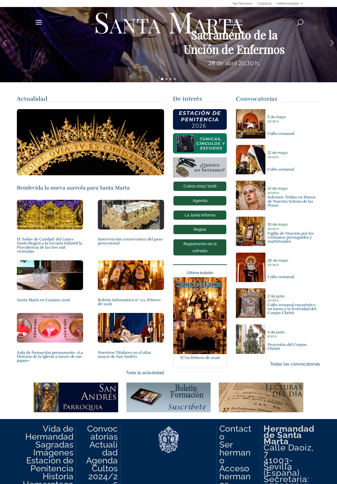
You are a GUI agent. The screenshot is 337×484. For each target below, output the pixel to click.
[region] (168, 42)
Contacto (264, 3)
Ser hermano (242, 3)
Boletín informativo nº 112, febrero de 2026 (129, 302)
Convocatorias (102, 432)
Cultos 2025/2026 (199, 186)
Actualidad (103, 448)
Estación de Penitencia (49, 464)
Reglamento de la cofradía (199, 247)
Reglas (200, 229)
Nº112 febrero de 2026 (200, 357)
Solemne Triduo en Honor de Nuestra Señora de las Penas (291, 201)
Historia (58, 476)
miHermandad (288, 3)
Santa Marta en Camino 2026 (43, 300)
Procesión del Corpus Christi (287, 346)
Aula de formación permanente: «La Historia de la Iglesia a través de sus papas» (50, 356)
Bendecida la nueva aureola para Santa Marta (73, 187)
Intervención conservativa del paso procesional (130, 241)
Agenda (200, 200)
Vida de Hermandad (49, 432)
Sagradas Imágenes (53, 448)
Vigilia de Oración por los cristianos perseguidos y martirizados (290, 237)
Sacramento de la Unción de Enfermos (234, 42)
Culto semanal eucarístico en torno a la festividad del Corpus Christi (291, 308)
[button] (168, 42)
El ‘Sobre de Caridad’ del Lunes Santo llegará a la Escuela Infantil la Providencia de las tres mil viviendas (49, 245)
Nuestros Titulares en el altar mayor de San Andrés (124, 354)
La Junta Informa (200, 215)
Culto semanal (280, 133)
